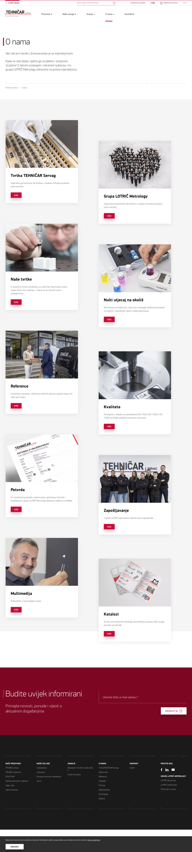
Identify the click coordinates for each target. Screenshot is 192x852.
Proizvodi (45, 14)
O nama (108, 14)
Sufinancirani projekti (137, 3)
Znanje (89, 14)
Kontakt (128, 14)
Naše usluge (68, 14)
